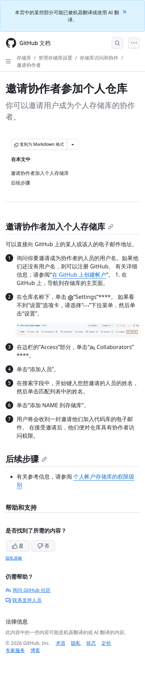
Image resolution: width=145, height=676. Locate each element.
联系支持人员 (24, 600)
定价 (106, 643)
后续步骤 (26, 458)
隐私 (76, 643)
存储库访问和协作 (99, 57)
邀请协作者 (29, 65)
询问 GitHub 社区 (28, 590)
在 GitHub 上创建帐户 (79, 274)
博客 (35, 650)
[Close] (125, 11)
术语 (60, 643)
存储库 (24, 57)
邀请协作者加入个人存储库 (60, 226)
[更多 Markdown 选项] (73, 144)
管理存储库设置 (55, 57)
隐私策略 (14, 558)
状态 (91, 643)
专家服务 (15, 650)
